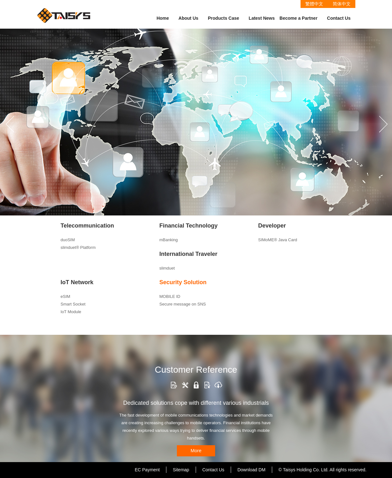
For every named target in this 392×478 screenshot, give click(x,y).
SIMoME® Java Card (277, 239)
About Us (188, 18)
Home (162, 18)
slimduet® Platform (78, 247)
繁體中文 (314, 3)
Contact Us (339, 18)
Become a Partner (298, 18)
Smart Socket (73, 304)
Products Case (223, 18)
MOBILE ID (169, 296)
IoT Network (77, 282)
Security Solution (183, 282)
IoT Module (71, 311)
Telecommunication (87, 225)
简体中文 (342, 3)
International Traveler (188, 254)
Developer (272, 225)
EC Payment (147, 469)
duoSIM (68, 239)
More (196, 450)
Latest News (262, 18)
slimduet (167, 268)
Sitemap (181, 469)
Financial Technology (188, 225)
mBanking (168, 239)
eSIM (65, 296)
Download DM (251, 469)
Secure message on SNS (182, 304)
